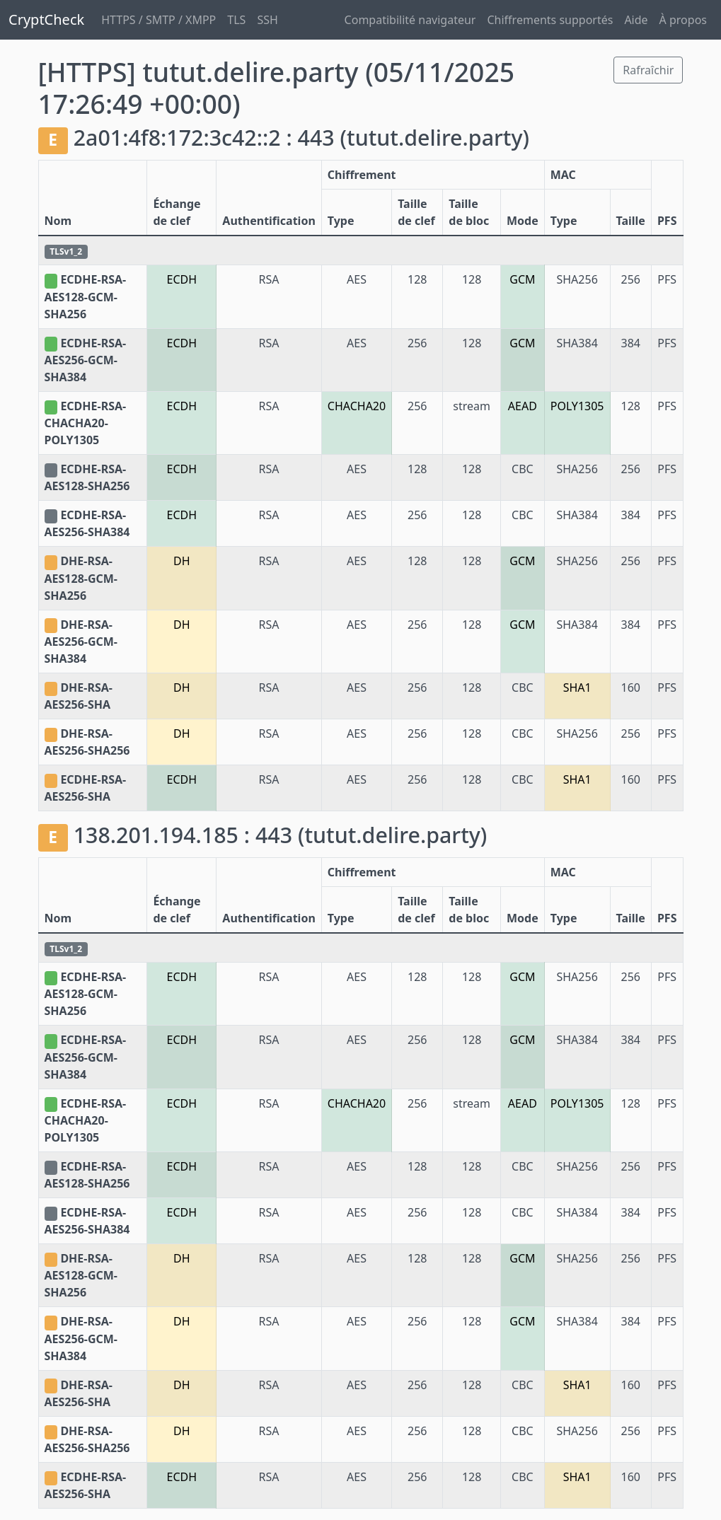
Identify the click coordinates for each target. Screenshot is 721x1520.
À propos (683, 20)
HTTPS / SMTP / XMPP (158, 20)
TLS (236, 20)
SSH (267, 20)
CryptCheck (46, 19)
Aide (635, 20)
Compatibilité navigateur (410, 20)
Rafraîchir (648, 70)
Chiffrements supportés (550, 20)
